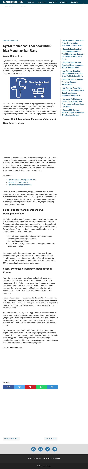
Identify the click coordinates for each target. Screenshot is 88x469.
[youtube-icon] (54, 449)
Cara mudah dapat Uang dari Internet (21, 180)
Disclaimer (56, 458)
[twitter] (19, 387)
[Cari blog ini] (83, 4)
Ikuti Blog (22, 6)
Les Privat (74, 2)
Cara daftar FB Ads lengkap (18, 182)
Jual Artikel (10, 6)
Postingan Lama (51, 438)
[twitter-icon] (47, 449)
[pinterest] (30, 387)
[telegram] (52, 387)
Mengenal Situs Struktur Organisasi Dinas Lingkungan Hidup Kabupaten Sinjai (72, 65)
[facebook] (8, 387)
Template (52, 2)
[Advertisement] (44, 21)
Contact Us (37, 458)
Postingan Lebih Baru (11, 438)
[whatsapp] (41, 387)
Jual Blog (42, 2)
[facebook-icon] (33, 449)
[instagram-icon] (40, 449)
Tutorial (30, 2)
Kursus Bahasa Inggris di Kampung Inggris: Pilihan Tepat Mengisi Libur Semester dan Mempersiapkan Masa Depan (73, 54)
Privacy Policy (47, 458)
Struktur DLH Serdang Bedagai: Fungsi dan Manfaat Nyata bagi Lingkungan (73, 112)
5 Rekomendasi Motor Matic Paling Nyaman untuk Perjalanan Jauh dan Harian (73, 43)
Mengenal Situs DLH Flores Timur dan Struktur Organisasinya (72, 82)
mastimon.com (13, 2)
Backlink (63, 2)
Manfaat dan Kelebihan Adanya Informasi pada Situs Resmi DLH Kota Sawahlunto (72, 73)
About (30, 458)
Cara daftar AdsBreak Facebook (19, 185)
